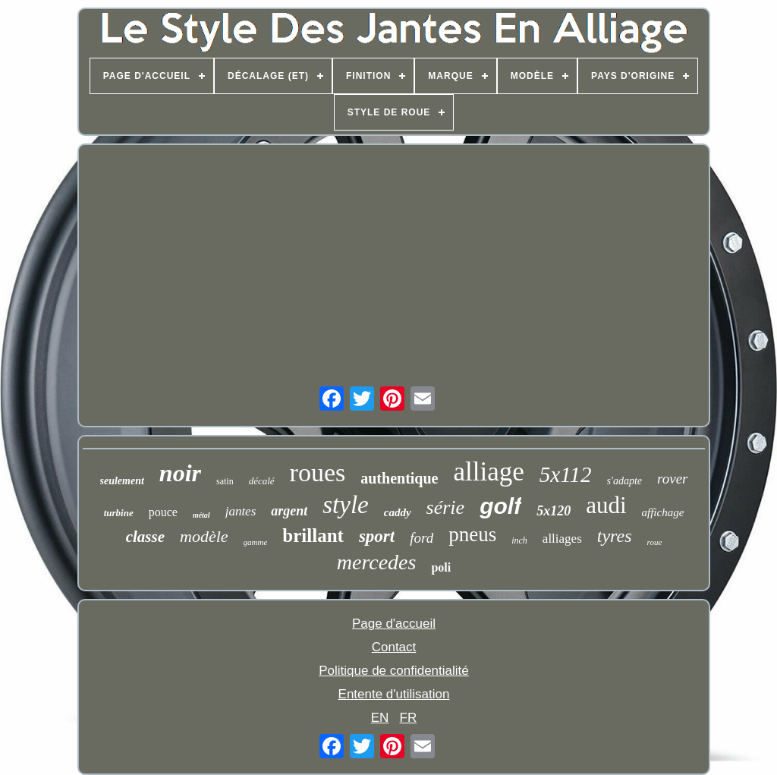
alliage (488, 472)
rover (672, 479)
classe (145, 537)
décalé (262, 481)
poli (441, 567)
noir (180, 473)
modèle (204, 536)
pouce (163, 512)
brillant (313, 535)
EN (380, 717)
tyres (614, 536)
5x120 (553, 510)
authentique (399, 478)
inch (519, 540)
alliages (562, 538)
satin (225, 481)
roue (654, 542)
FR (408, 717)
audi (606, 505)
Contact (394, 647)
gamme (256, 542)
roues (318, 472)
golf (500, 505)
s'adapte (625, 481)
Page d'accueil (394, 623)
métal (201, 515)
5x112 (565, 474)
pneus (472, 534)
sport (377, 536)
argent (289, 510)
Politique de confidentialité (394, 670)
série (445, 507)
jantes (240, 511)
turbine (119, 512)
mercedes (377, 562)
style (345, 504)
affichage (663, 512)
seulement (122, 481)
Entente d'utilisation (394, 694)
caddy (397, 512)
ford (421, 538)
